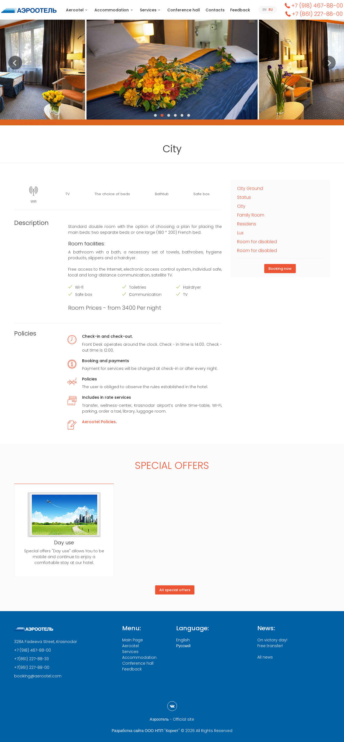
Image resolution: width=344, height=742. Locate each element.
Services (151, 10)
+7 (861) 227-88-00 (313, 14)
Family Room (250, 215)
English (183, 640)
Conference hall (183, 10)
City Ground (250, 188)
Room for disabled (257, 241)
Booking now (280, 268)
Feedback (240, 10)
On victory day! (272, 640)
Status (244, 197)
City (241, 206)
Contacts (215, 10)
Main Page (132, 640)
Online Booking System (37, 122)
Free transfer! (270, 646)
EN (264, 9)
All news (265, 657)
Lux (240, 233)
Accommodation (114, 10)
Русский (183, 646)
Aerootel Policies (99, 422)
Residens (246, 224)
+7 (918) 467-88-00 (313, 5)
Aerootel (77, 10)
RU (271, 9)
